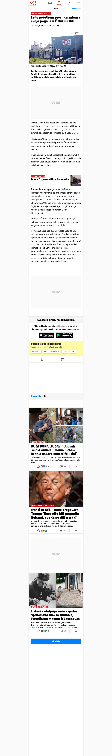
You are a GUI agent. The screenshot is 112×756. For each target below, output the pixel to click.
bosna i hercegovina (52, 352)
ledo (73, 352)
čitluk (65, 352)
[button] (40, 3)
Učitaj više (56, 641)
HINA (36, 25)
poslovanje (36, 352)
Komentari (76, 9)
